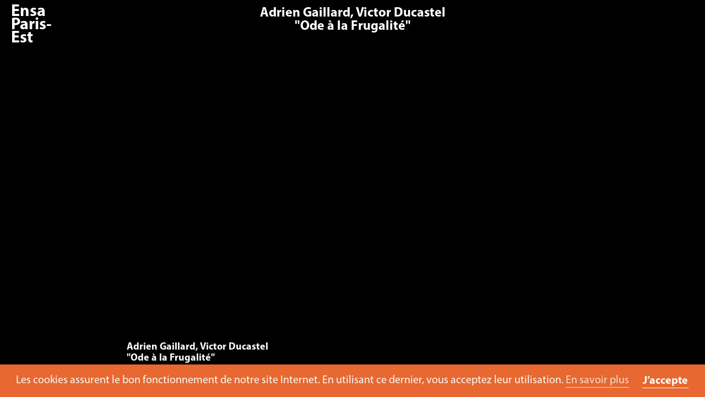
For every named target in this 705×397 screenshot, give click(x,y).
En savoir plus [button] (597, 380)
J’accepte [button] (665, 381)
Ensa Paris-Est (31, 25)
